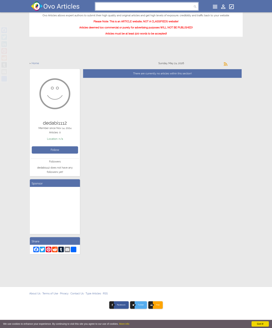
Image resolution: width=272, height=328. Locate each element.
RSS (105, 293)
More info (124, 323)
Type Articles (93, 293)
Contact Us (77, 293)
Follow (55, 150)
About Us (34, 293)
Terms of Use (50, 293)
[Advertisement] (136, 51)
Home (35, 63)
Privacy (64, 293)
